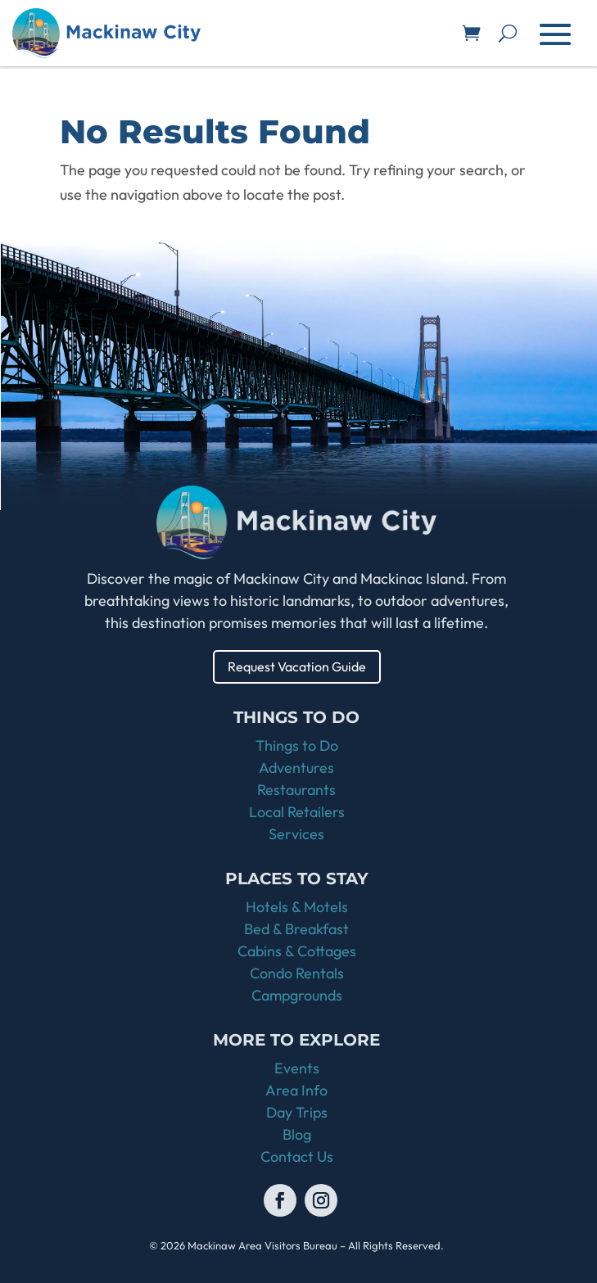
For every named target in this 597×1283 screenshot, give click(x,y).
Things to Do (297, 745)
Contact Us (296, 1156)
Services (296, 833)
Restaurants (296, 789)
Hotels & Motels (297, 906)
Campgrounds (296, 995)
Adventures (296, 767)
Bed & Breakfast (296, 928)
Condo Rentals (297, 973)
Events (296, 1068)
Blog (297, 1134)
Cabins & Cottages (296, 951)
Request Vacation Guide (297, 666)
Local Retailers (297, 811)
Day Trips (297, 1112)
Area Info (296, 1090)
